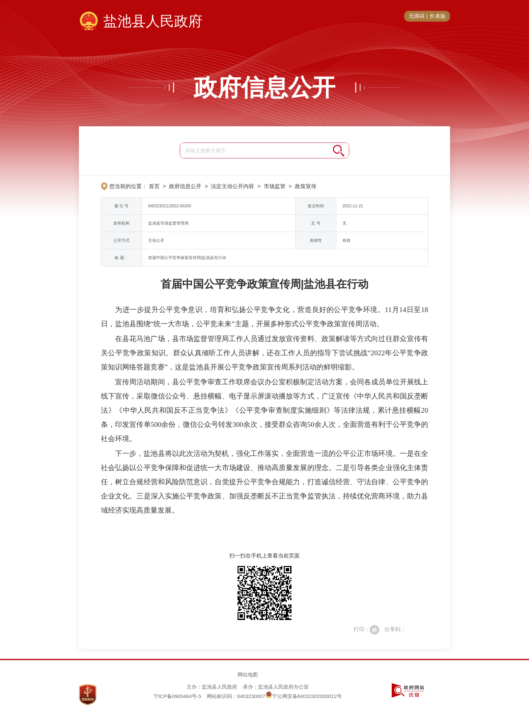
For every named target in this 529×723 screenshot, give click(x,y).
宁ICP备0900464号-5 (177, 696)
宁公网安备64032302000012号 (304, 696)
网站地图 (248, 674)
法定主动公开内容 (232, 186)
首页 (154, 186)
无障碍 (417, 16)
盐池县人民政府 (152, 21)
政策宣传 (305, 186)
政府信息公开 (264, 87)
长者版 (437, 16)
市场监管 (274, 186)
